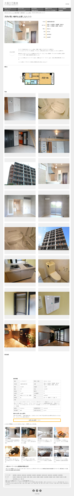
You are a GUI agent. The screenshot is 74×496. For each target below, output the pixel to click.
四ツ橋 (50, 468)
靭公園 (17, 470)
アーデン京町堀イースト (12, 468)
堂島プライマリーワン (55, 468)
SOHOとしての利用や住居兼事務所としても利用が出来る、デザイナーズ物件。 (12, 435)
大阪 (61, 468)
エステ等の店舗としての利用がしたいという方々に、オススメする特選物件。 (61, 435)
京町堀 (43, 468)
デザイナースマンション (37, 468)
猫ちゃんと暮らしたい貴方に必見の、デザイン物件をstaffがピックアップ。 (28, 454)
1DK (6, 468)
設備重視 (12, 470)
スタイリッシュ (29, 468)
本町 (7, 470)
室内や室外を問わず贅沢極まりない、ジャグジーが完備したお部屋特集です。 (45, 454)
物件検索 (67, 4)
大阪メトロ (64, 468)
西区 (9, 470)
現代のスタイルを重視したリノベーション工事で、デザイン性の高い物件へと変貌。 (28, 435)
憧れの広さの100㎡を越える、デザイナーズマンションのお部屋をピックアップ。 (45, 435)
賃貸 (15, 470)
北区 (46, 468)
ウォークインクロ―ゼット (21, 468)
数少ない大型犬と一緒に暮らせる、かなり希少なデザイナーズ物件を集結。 (12, 454)
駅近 (19, 470)
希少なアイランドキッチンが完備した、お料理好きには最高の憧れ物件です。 (61, 454)
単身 (48, 468)
